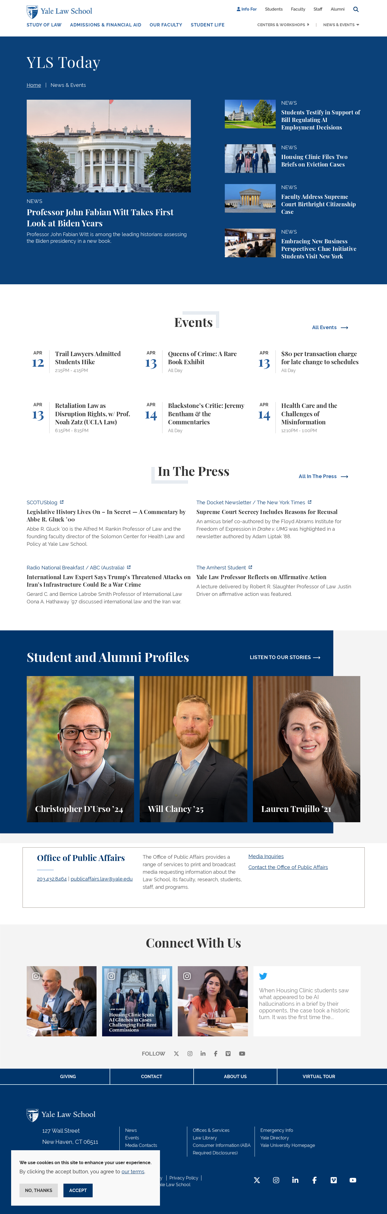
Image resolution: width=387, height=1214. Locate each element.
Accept (78, 1190)
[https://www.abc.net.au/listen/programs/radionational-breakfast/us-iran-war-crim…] (109, 586)
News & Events (339, 25)
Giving (68, 1076)
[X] (176, 1054)
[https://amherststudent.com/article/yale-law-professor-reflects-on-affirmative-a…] (278, 582)
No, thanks (38, 1190)
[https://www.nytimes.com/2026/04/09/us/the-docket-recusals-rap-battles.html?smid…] (278, 521)
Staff (318, 9)
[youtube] (242, 1054)
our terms (133, 1171)
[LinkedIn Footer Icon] (295, 1181)
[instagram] (190, 1054)
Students (274, 9)
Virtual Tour (319, 1076)
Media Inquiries (266, 856)
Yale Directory (274, 1137)
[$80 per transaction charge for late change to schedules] (306, 361)
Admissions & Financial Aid (105, 25)
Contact (151, 1076)
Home (34, 85)
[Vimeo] (228, 1054)
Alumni (338, 9)
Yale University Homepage (287, 1145)
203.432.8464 (52, 879)
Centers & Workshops (281, 25)
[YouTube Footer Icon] (352, 1181)
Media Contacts (141, 1145)
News (131, 1130)
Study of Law (44, 25)
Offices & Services (211, 1130)
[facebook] (216, 1054)
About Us (235, 1076)
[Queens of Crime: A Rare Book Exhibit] (193, 361)
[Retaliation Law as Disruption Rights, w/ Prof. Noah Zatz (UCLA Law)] (80, 417)
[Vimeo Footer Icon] (333, 1181)
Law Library (205, 1137)
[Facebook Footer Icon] (314, 1181)
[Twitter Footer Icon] (256, 1181)
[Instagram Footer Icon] (276, 1181)
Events (132, 1137)
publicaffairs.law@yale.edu (102, 879)
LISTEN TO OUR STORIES (280, 657)
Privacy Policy (183, 1178)
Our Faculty (166, 25)
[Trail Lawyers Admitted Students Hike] (80, 361)
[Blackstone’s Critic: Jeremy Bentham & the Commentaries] (193, 417)
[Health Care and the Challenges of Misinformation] (306, 417)
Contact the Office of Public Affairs (288, 867)
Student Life (208, 25)
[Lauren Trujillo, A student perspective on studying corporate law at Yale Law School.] (307, 749)
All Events (325, 327)
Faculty (298, 9)
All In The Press (318, 476)
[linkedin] (203, 1054)
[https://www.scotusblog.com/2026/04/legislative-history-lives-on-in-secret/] (109, 524)
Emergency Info (276, 1130)
